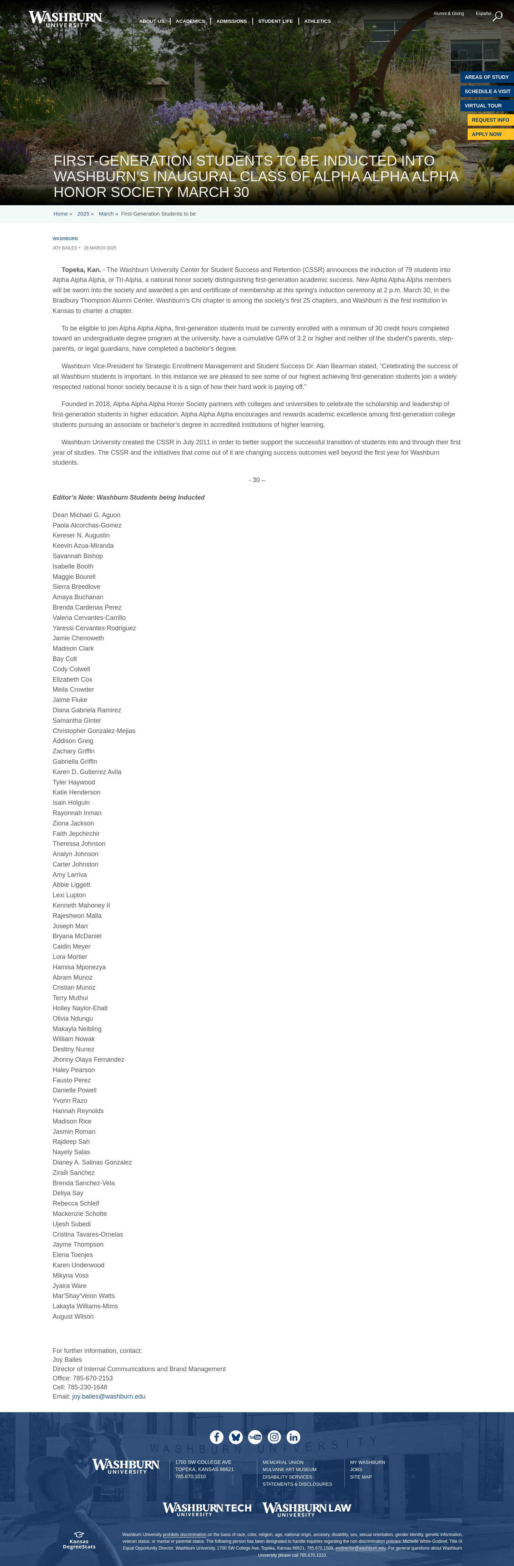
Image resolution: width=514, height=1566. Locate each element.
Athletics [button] (317, 21)
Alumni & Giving (449, 13)
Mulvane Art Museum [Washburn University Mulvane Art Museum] (290, 1469)
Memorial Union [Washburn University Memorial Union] (283, 1462)
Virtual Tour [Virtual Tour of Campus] (483, 105)
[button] (498, 16)
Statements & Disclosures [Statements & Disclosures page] (297, 1484)
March (106, 214)
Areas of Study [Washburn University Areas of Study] (487, 77)
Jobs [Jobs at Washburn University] (356, 1469)
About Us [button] (152, 21)
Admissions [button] (231, 21)
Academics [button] (190, 21)
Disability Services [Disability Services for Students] (287, 1477)
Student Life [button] (275, 21)
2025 (83, 214)
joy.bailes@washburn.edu (109, 1396)
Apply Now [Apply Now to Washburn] (487, 134)
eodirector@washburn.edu (361, 1548)
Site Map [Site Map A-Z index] (361, 1477)
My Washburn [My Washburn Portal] (367, 1462)
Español (483, 13)
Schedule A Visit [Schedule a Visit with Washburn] (488, 91)
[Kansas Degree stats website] (79, 1543)
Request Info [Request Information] (490, 120)
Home (61, 214)
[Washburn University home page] (65, 19)
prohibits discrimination (184, 1534)
